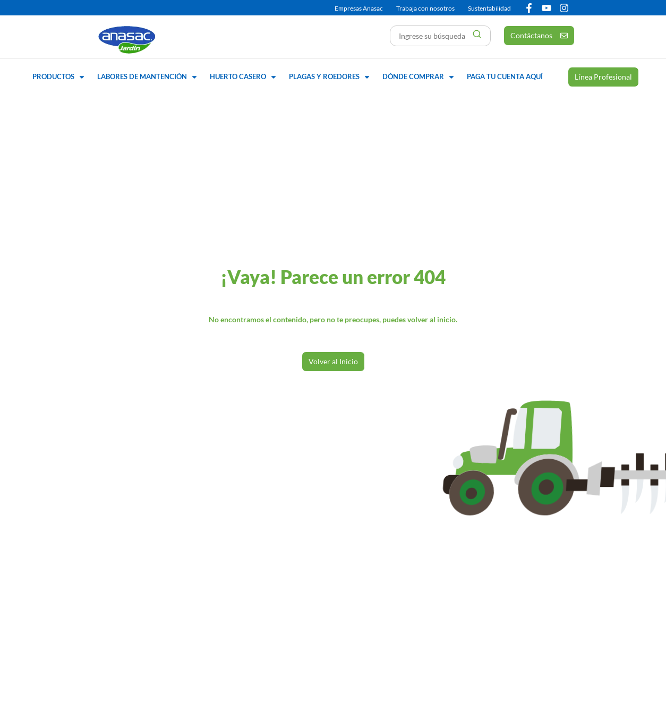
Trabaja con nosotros (425, 8)
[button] (59, 77)
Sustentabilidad (489, 8)
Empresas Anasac (359, 8)
